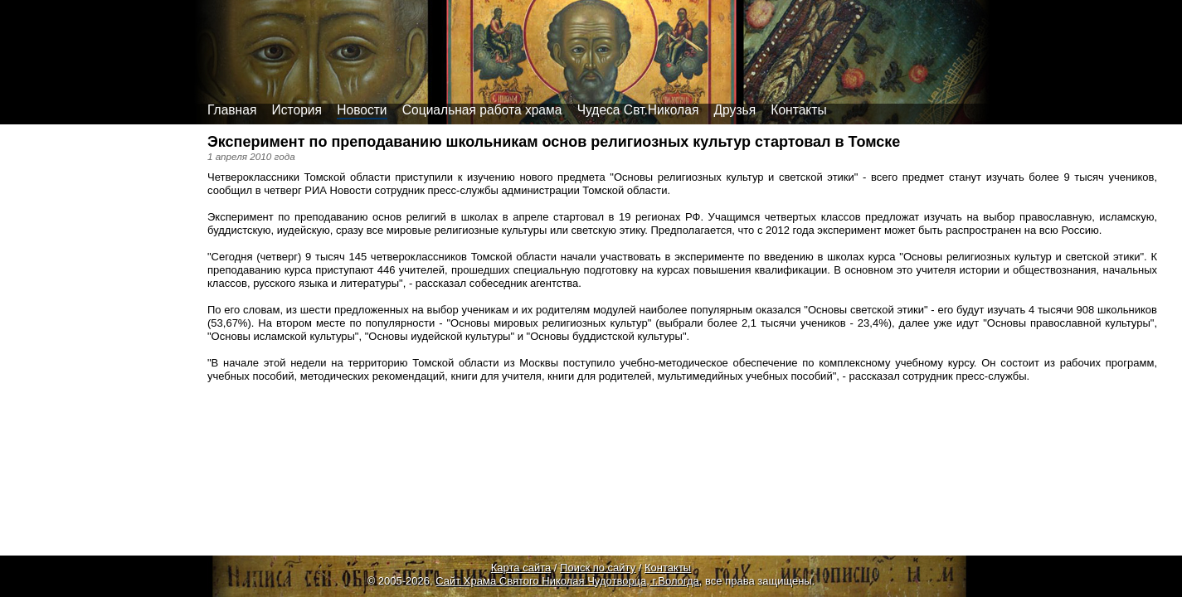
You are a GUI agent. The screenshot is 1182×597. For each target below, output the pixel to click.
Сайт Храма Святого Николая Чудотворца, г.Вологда (567, 581)
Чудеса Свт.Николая (638, 110)
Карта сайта (521, 567)
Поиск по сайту (597, 567)
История (297, 110)
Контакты (798, 110)
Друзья (735, 110)
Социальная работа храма (482, 110)
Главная (231, 110)
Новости (362, 110)
